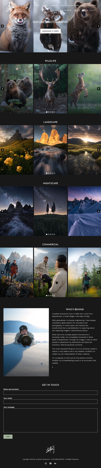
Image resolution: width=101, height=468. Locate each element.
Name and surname (50, 391)
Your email (50, 400)
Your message (50, 419)
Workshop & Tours (50, 31)
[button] (2, 26)
